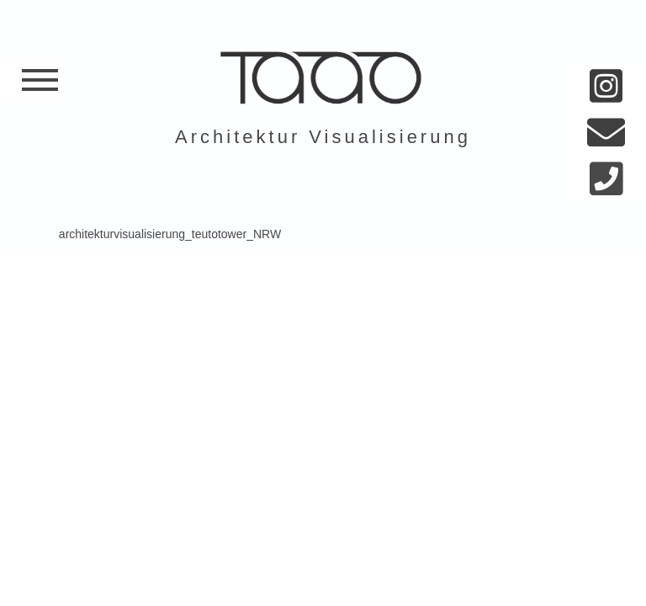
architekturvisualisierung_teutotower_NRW (170, 234)
